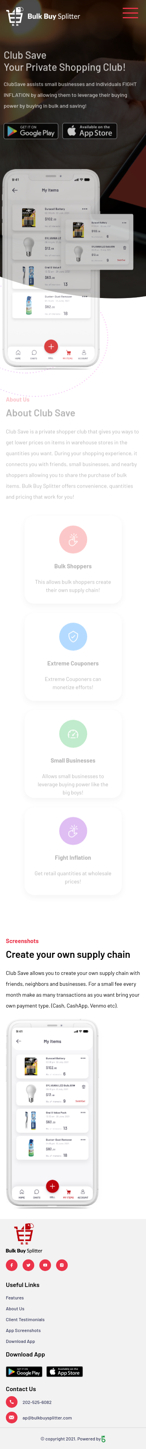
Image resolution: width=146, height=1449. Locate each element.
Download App (20, 1341)
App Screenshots (23, 1330)
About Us (15, 1308)
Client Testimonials (25, 1319)
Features (15, 1297)
